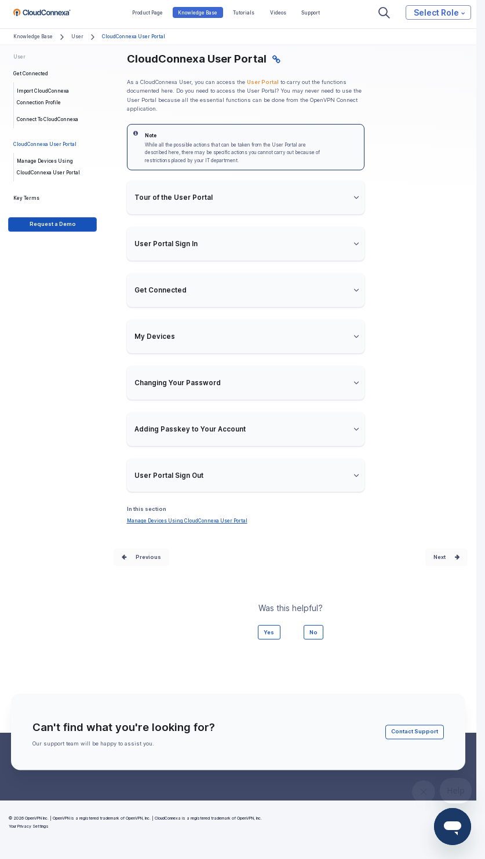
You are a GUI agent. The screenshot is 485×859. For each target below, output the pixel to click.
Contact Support (414, 732)
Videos (278, 13)
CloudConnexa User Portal (44, 144)
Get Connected (30, 73)
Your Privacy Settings (29, 826)
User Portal (263, 82)
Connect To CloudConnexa (47, 119)
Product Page (147, 13)
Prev (142, 557)
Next (439, 557)
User (77, 36)
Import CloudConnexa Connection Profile (43, 96)
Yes (269, 632)
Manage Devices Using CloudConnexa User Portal (48, 167)
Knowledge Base (197, 13)
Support (310, 13)
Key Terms (26, 198)
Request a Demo (53, 224)
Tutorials (243, 13)
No (313, 632)
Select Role (439, 12)
